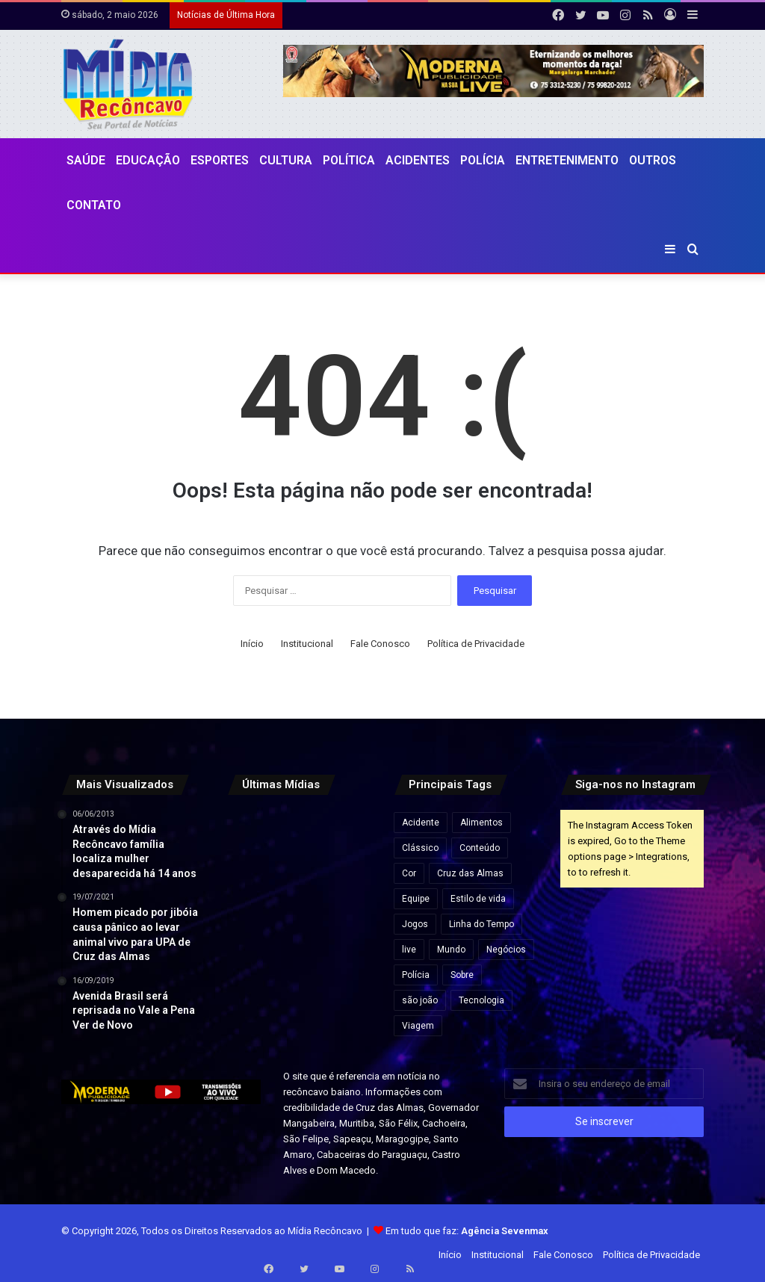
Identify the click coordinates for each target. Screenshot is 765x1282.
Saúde (85, 160)
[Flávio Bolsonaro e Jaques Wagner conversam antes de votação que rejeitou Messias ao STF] (349, 882)
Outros (652, 160)
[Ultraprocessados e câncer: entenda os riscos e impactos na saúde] (249, 932)
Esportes (220, 160)
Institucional (307, 643)
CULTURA (285, 160)
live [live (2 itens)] (409, 949)
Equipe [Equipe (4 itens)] (416, 899)
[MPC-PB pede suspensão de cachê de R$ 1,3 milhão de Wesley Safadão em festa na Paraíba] (299, 932)
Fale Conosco (380, 643)
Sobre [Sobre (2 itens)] (462, 975)
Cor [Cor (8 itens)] (409, 873)
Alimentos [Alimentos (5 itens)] (481, 822)
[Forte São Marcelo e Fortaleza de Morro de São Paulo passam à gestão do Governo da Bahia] (299, 882)
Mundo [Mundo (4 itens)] (451, 949)
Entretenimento (567, 160)
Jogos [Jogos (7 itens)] (415, 924)
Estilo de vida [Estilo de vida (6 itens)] (478, 899)
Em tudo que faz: (466, 1230)
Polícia (482, 160)
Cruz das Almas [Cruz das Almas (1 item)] (470, 873)
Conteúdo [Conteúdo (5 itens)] (479, 848)
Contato (93, 205)
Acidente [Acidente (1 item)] (420, 822)
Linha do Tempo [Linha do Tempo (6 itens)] (481, 924)
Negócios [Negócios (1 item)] (506, 949)
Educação (148, 160)
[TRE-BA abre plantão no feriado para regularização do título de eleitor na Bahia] (299, 832)
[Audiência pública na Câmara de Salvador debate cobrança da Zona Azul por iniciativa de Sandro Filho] (349, 832)
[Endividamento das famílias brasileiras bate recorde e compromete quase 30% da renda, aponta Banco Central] (349, 932)
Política (349, 160)
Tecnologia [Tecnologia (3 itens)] (481, 1000)
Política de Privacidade (475, 643)
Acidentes (417, 160)
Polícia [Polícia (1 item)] (416, 975)
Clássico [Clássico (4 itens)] (420, 848)
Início (252, 643)
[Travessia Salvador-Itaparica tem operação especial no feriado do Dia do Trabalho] (249, 832)
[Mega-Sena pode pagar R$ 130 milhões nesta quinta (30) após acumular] (249, 882)
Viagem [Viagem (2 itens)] (418, 1026)
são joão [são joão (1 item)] (420, 1000)
